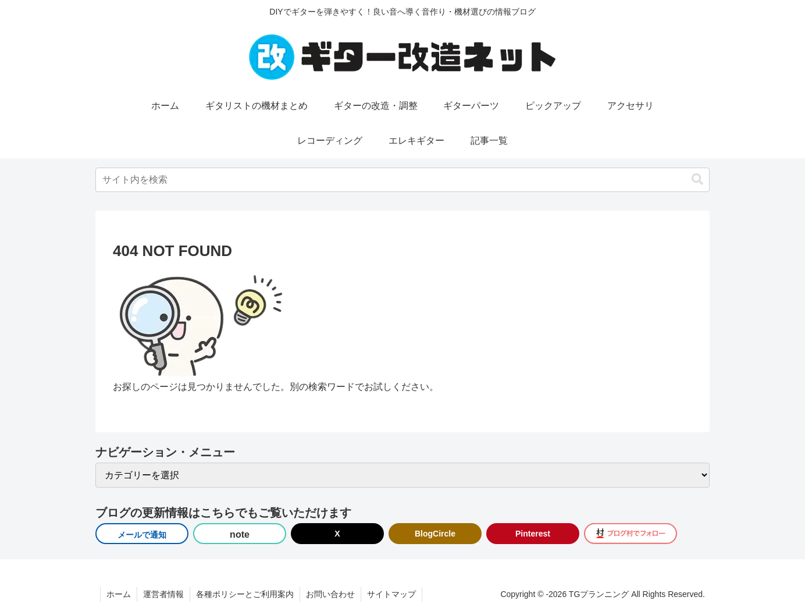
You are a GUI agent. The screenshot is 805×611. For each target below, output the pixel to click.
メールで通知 (141, 534)
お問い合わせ (330, 594)
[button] (697, 179)
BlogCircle (435, 533)
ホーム (118, 594)
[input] (402, 180)
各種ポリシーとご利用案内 (245, 594)
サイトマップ (391, 594)
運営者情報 (163, 594)
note (240, 534)
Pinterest (532, 533)
